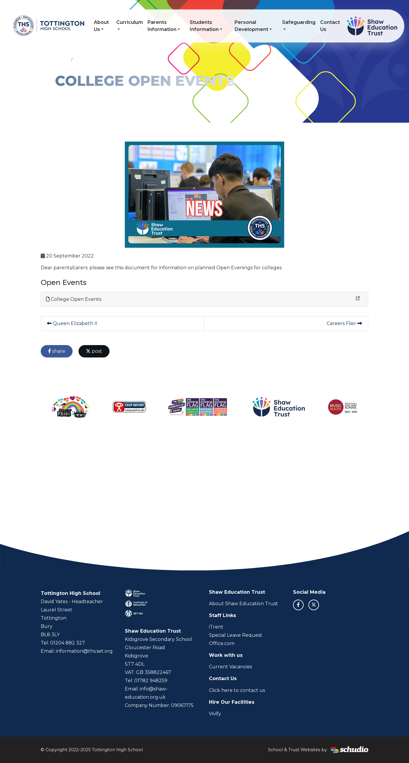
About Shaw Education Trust (243, 603)
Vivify (215, 713)
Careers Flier (344, 323)
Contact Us (330, 25)
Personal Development (251, 25)
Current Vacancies (230, 667)
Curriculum (129, 22)
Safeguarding (298, 22)
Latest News (88, 59)
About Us (101, 25)
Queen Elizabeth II (72, 323)
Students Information (204, 25)
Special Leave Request (235, 635)
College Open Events (73, 299)
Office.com (222, 643)
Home (62, 59)
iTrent (216, 627)
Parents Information (162, 25)
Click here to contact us (237, 690)
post (94, 351)
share (56, 351)
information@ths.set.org (84, 651)
